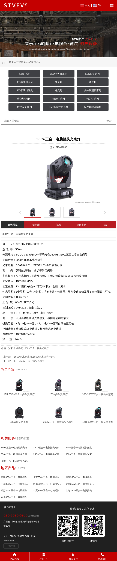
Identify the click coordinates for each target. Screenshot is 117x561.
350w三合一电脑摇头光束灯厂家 (16, 447)
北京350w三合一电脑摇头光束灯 (48, 477)
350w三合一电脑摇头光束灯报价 (48, 447)
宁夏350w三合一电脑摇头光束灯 (48, 490)
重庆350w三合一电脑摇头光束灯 (81, 477)
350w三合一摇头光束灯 (37, 348)
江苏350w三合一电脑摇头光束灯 (16, 490)
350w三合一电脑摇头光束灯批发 (16, 454)
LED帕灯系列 (92, 73)
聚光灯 (92, 82)
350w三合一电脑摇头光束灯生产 (48, 454)
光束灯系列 (35, 62)
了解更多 (11, 546)
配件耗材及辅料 (92, 107)
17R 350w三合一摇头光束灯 (29, 361)
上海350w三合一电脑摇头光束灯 (81, 490)
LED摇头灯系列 (58, 73)
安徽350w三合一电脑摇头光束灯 (16, 477)
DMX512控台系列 (58, 107)
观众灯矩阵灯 (24, 98)
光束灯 (11, 348)
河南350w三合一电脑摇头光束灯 (48, 484)
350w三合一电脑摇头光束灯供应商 (81, 454)
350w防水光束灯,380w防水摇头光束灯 (35, 356)
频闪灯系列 (92, 98)
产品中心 (21, 62)
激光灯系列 (58, 98)
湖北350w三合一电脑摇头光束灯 (81, 484)
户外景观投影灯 (92, 90)
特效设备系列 (24, 107)
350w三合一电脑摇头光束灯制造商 (16, 461)
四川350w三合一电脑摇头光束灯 (16, 497)
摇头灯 (19, 348)
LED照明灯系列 (24, 90)
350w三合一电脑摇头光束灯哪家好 (81, 447)
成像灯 (58, 82)
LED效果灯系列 (24, 82)
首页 (11, 62)
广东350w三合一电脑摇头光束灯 (16, 484)
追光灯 (58, 90)
